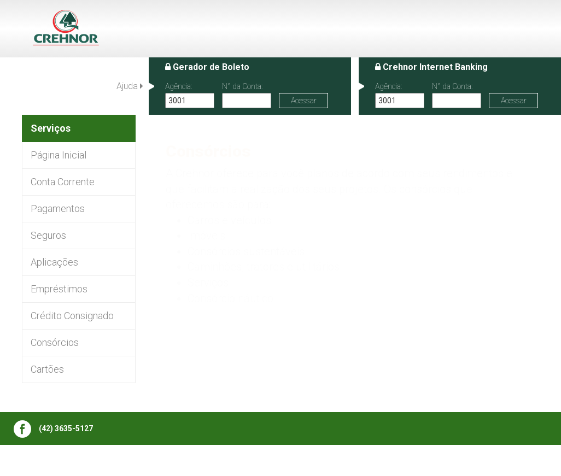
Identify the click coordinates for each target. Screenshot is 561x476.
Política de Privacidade (508, 461)
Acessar (304, 100)
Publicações (83, 461)
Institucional (234, 461)
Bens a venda (141, 461)
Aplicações (54, 262)
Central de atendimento (351, 461)
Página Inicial (58, 155)
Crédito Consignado (72, 315)
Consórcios (55, 342)
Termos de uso (430, 461)
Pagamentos (58, 208)
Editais (188, 461)
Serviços (283, 461)
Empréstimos (59, 289)
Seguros (48, 235)
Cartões (47, 369)
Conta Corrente (63, 181)
